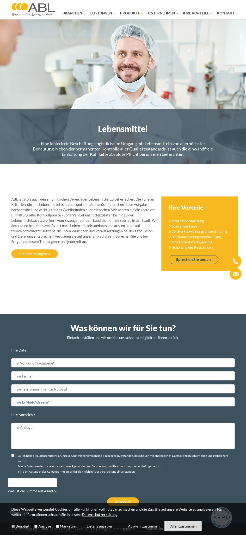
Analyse (44, 526)
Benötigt (23, 526)
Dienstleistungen (33, 253)
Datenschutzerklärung (51, 455)
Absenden (123, 501)
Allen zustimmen (183, 526)
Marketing (68, 526)
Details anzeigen (100, 526)
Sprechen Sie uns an (193, 259)
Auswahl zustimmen (144, 526)
